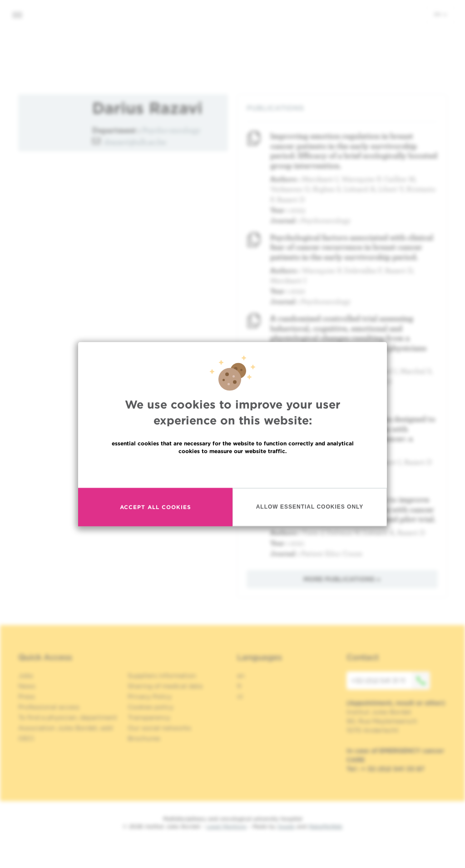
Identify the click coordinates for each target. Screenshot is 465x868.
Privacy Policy (150, 696)
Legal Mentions (226, 826)
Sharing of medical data (165, 686)
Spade (286, 826)
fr (239, 686)
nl (240, 696)
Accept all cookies (155, 507)
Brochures (144, 738)
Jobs (25, 675)
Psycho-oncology (171, 130)
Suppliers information (162, 675)
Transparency (149, 717)
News (26, 686)
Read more (232, 470)
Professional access (48, 707)
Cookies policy (150, 707)
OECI (26, 738)
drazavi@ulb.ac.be (135, 141)
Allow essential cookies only (310, 507)
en (440, 14)
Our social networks (159, 728)
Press (26, 696)
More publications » (342, 579)
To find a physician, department (67, 717)
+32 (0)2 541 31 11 (390, 680)
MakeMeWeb (325, 826)
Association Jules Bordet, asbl (65, 728)
